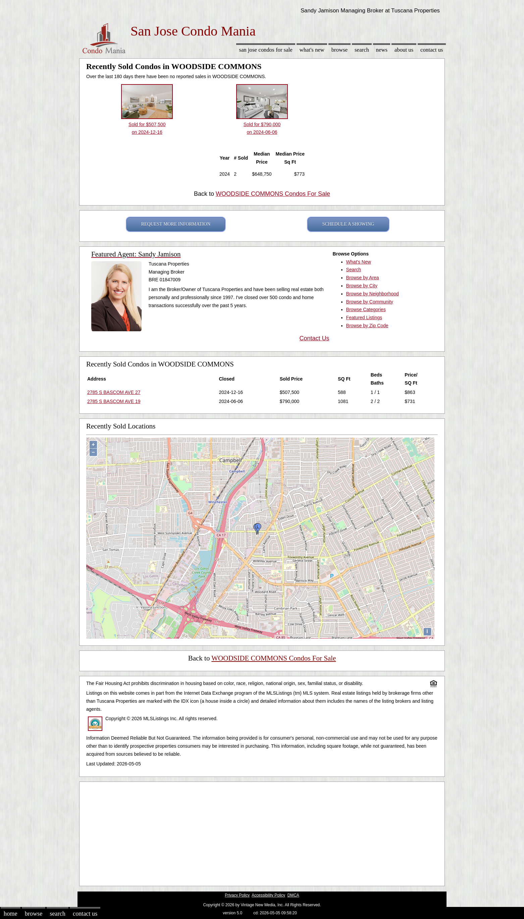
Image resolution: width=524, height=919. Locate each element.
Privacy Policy (237, 895)
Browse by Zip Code (367, 325)
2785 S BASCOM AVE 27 (114, 392)
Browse (339, 50)
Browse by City (361, 285)
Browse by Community (369, 301)
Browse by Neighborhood (372, 293)
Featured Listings (364, 317)
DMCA (293, 895)
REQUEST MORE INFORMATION (176, 224)
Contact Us (431, 50)
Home (10, 913)
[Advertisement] (262, 832)
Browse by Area (362, 277)
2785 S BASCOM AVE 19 (114, 401)
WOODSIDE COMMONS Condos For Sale (273, 193)
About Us (404, 50)
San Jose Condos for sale (265, 50)
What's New (312, 50)
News (382, 50)
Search (362, 50)
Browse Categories (366, 309)
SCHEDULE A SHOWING (348, 224)
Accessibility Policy (268, 895)
